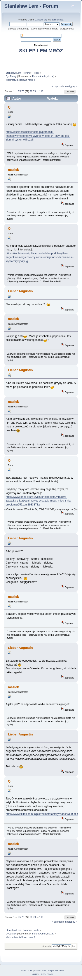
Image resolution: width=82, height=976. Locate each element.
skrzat (50, 76)
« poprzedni (58, 86)
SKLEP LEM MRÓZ (41, 50)
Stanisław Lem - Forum (31, 6)
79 (34, 91)
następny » (71, 86)
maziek (13, 169)
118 (41, 91)
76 (22, 91)
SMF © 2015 (40, 970)
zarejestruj (57, 19)
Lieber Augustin (20, 291)
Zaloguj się (41, 19)
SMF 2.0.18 (26, 970)
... (16, 91)
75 (19, 91)
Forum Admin (39, 76)
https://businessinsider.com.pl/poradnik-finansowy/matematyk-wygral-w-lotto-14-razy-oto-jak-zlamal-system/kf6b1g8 (38, 135)
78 (31, 91)
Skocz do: (46, 946)
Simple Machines (56, 970)
